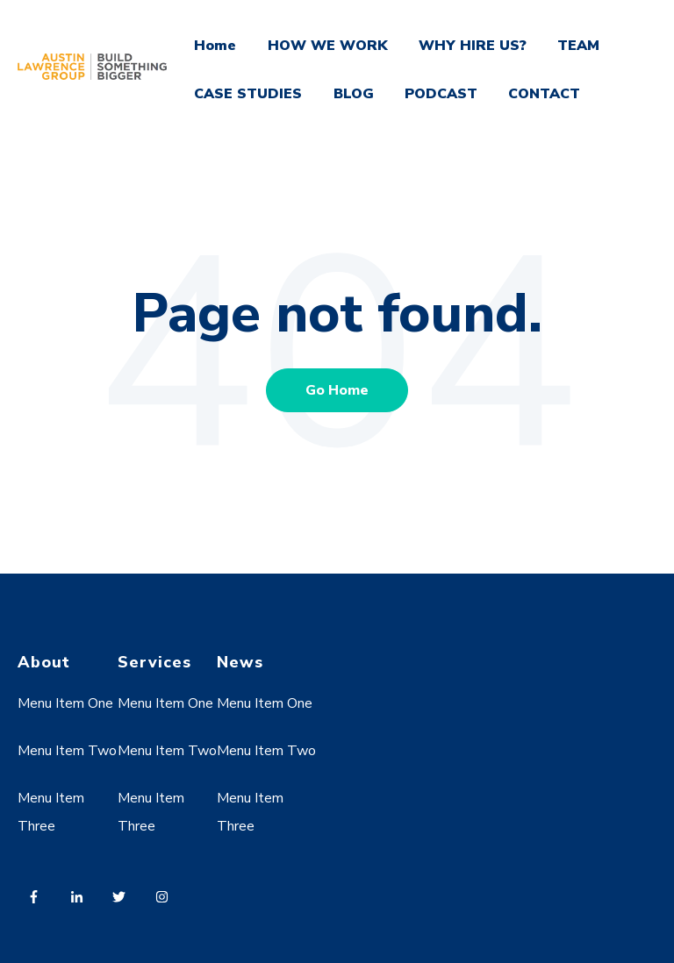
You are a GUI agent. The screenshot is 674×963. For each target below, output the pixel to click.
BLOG (353, 93)
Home (215, 45)
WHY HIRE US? (473, 45)
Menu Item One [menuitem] (65, 703)
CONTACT (544, 93)
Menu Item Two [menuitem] (67, 750)
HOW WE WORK (328, 45)
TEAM (578, 45)
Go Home (337, 390)
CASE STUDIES (248, 93)
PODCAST (441, 93)
